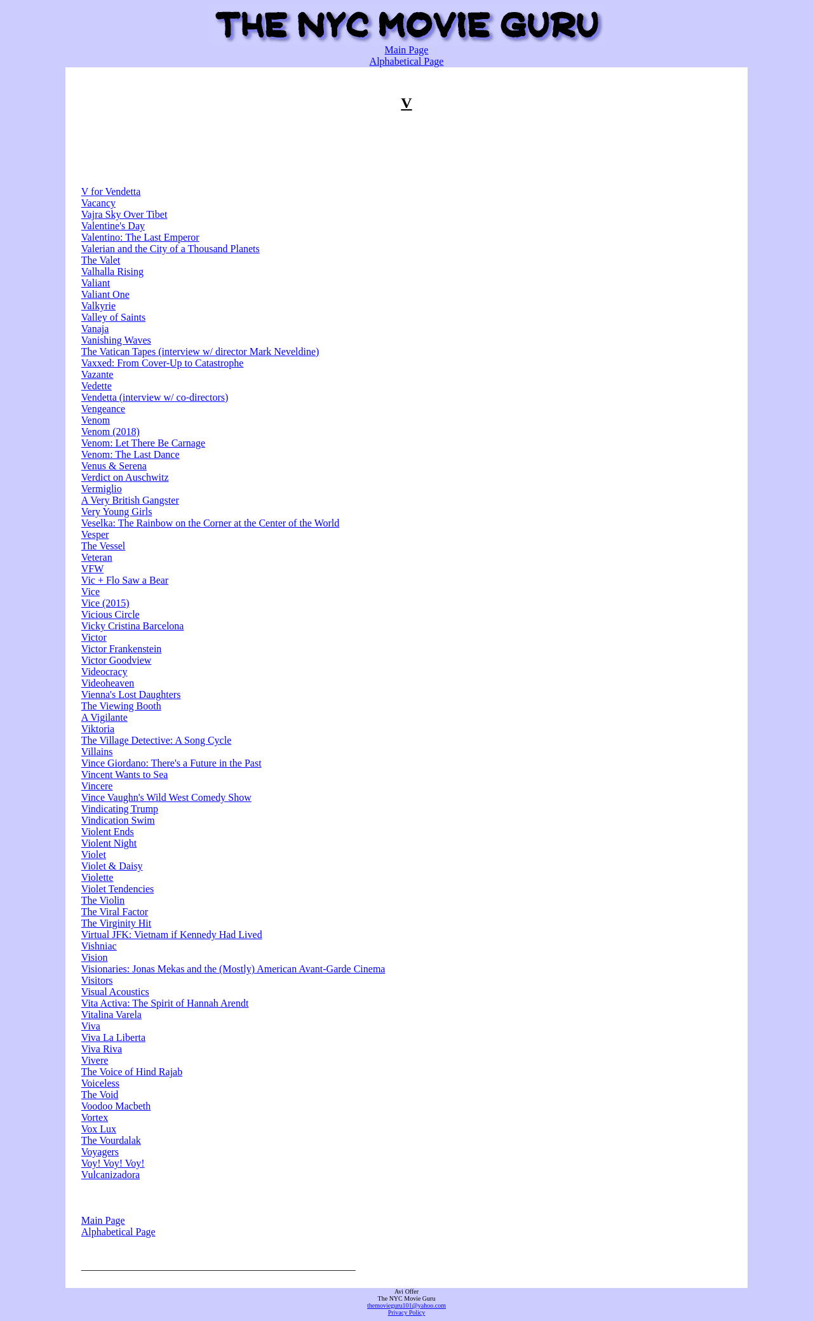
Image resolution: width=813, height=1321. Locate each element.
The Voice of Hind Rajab (131, 1071)
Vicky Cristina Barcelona (132, 625)
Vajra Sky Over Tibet (124, 214)
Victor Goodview (116, 660)
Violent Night (109, 843)
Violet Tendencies (117, 888)
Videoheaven (107, 683)
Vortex (94, 1117)
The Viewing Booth (121, 706)
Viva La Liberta (113, 1037)
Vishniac (99, 946)
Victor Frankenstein (121, 648)
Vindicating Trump (119, 808)
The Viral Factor (114, 911)
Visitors (97, 980)
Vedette (96, 385)
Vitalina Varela (111, 1014)
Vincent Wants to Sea (124, 774)
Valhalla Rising (112, 271)
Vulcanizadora (110, 1174)
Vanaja (95, 328)
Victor (94, 637)
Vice (90, 591)
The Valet (100, 260)
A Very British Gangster (130, 500)
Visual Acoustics (115, 991)
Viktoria (97, 728)
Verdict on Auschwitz (125, 477)
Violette (97, 877)
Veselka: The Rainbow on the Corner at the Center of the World (210, 523)
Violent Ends (107, 831)
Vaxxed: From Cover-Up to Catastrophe (162, 363)
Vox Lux (98, 1128)
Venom (95, 420)
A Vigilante (104, 717)
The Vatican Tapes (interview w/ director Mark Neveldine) (200, 351)
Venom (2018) (110, 431)
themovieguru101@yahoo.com (406, 1305)
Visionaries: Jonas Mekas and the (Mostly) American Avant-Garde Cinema (233, 968)
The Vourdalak (111, 1140)
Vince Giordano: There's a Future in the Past (171, 763)
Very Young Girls (116, 511)
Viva (90, 1026)
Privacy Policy (407, 1312)
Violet (93, 854)
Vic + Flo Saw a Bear (124, 580)
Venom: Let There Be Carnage (143, 443)
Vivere (95, 1060)
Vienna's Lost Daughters (131, 694)
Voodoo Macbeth (116, 1106)
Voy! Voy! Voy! (113, 1163)
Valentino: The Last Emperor (140, 237)
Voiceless (100, 1083)
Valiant (95, 283)
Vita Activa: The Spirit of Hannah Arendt (165, 1003)
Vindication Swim (118, 820)
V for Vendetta (111, 191)
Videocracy (104, 671)
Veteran (96, 557)
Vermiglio (101, 488)
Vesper (95, 534)
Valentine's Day (113, 225)
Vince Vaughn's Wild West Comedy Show (166, 797)
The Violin (103, 900)
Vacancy (98, 203)
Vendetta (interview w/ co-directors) (154, 397)
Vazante (97, 374)
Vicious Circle (110, 614)
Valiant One (105, 294)
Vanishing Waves (116, 340)
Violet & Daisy (112, 866)
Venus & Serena (114, 465)
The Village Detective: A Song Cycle (156, 740)
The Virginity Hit (116, 923)
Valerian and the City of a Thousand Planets (170, 248)
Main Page (407, 49)
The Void (100, 1094)
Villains (97, 751)
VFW (92, 568)
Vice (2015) (105, 603)
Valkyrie (98, 305)
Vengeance (103, 408)
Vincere (97, 786)
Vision (94, 957)
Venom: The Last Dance (130, 454)
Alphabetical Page (407, 61)
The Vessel (103, 545)
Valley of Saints (113, 317)
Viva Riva (101, 1048)
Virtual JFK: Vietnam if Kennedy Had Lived (171, 934)
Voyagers (100, 1151)
